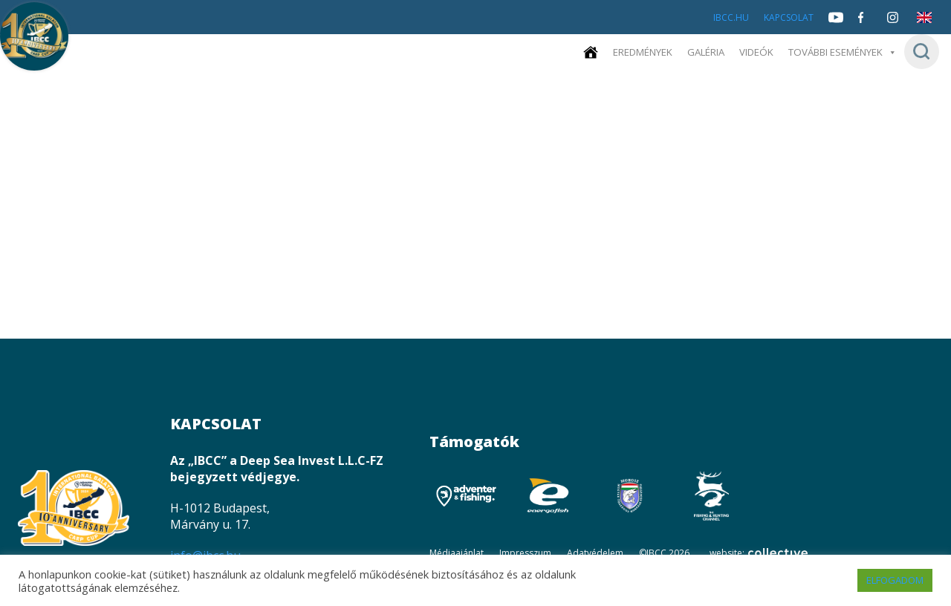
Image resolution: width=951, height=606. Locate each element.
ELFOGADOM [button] (895, 580)
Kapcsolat (789, 17)
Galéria (718, 52)
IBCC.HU (731, 17)
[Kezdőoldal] (609, 52)
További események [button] (846, 52)
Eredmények (659, 52)
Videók (766, 52)
